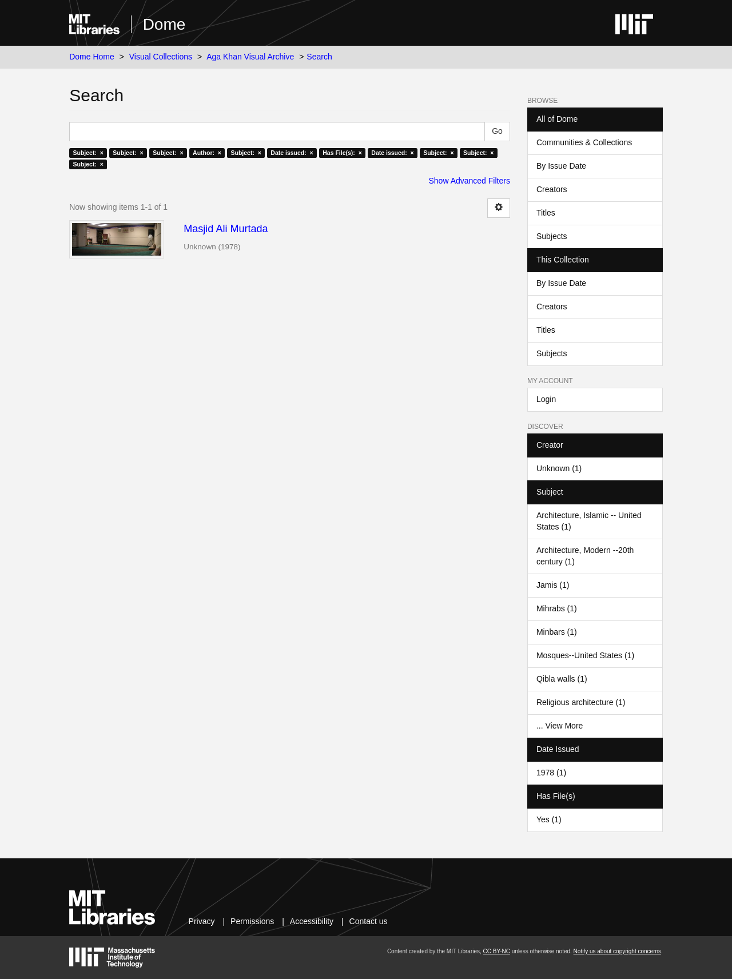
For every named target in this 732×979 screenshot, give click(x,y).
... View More (559, 725)
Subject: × (88, 152)
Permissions (252, 921)
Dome (164, 24)
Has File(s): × (342, 152)
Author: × (207, 152)
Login (546, 399)
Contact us (368, 921)
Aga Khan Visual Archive (250, 56)
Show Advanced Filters (469, 180)
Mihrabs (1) (556, 608)
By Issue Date (561, 165)
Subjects (551, 236)
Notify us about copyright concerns (617, 951)
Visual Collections (160, 56)
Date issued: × (291, 152)
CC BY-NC (496, 951)
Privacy (202, 921)
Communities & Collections (584, 142)
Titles (545, 212)
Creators (551, 189)
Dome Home (91, 56)
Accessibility (311, 921)
